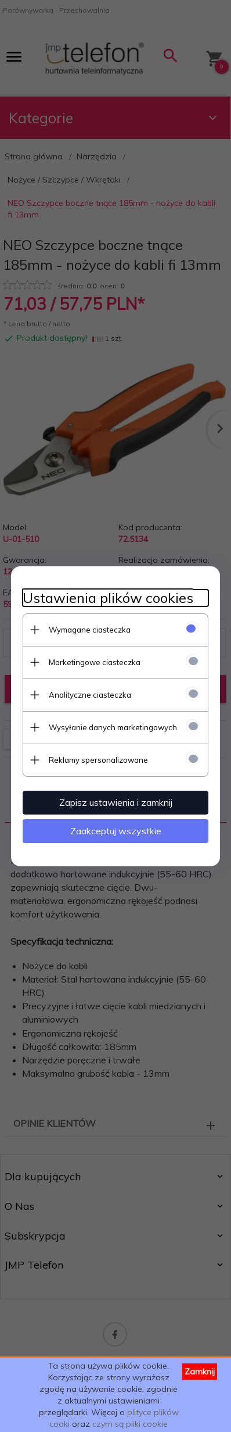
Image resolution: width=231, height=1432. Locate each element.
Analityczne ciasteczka (90, 694)
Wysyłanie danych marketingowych (113, 727)
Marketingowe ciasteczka (94, 662)
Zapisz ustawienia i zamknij (115, 802)
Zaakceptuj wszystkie (115, 831)
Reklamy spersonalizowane (98, 760)
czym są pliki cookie (130, 1424)
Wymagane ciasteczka (90, 629)
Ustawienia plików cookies (108, 598)
